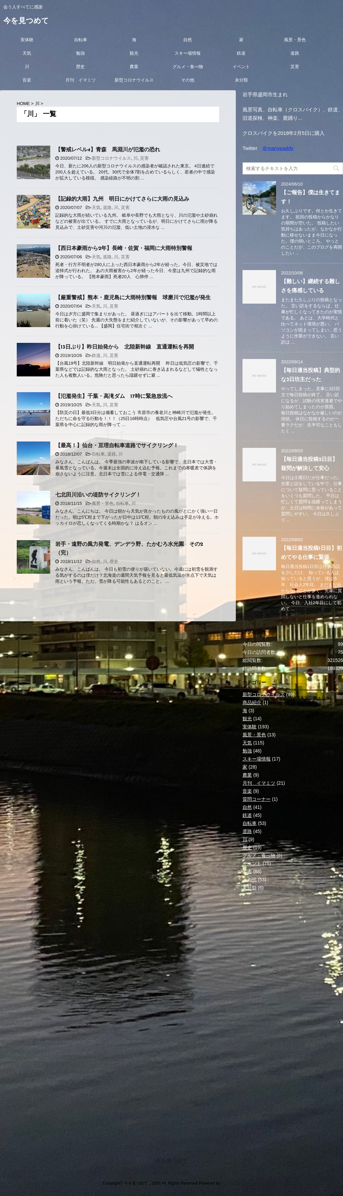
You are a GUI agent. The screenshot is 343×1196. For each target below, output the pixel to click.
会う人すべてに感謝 (171, 1173)
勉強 (80, 53)
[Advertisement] (293, 954)
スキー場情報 (188, 53)
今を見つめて (26, 21)
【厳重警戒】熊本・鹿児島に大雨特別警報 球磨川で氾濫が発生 (133, 298)
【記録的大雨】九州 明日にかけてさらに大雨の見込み (122, 199)
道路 (294, 53)
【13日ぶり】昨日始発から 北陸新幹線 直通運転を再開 (124, 347)
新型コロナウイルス (134, 80)
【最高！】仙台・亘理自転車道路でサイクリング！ (117, 446)
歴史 (80, 66)
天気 (26, 53)
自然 (187, 39)
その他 (187, 80)
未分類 (241, 80)
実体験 (26, 39)
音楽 (26, 80)
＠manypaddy (277, 148)
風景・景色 (295, 39)
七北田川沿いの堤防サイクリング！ (98, 495)
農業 (134, 66)
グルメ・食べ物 (188, 66)
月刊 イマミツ (80, 80)
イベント (241, 66)
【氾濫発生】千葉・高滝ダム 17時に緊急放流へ (114, 396)
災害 (294, 66)
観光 (134, 53)
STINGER (230, 1183)
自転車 (80, 39)
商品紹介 (252, 702)
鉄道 (241, 53)
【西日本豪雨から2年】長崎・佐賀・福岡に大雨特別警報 (123, 248)
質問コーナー (257, 799)
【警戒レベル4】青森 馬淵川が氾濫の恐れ (107, 150)
